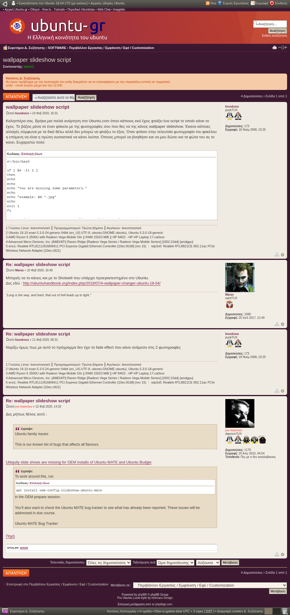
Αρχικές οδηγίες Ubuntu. (108, 3)
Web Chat (104, 9)
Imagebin (119, 9)
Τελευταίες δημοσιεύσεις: (91, 562)
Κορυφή (282, 254)
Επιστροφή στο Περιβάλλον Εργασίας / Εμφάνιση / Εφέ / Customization (57, 584)
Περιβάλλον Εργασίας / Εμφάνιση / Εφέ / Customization (111, 48)
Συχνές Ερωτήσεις (236, 3)
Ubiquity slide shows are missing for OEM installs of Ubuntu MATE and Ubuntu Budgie (78, 462)
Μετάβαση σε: (121, 585)
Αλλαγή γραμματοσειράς (282, 47)
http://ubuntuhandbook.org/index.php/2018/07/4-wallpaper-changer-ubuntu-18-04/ (92, 283)
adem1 (29, 66)
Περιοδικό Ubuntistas (81, 9)
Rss (213, 3)
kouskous (22, 113)
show (24, 547)
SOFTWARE (57, 48)
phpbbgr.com (163, 604)
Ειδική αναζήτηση (274, 35)
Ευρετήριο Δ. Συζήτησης (26, 48)
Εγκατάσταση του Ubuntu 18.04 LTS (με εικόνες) (53, 3)
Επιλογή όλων (31, 154)
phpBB (142, 594)
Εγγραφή (261, 3)
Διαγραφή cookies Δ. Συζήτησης (240, 611)
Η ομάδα (145, 611)
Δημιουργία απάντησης (16, 96)
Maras (19, 270)
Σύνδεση (281, 3)
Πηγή (10, 536)
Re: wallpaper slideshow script (38, 264)
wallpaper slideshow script (37, 60)
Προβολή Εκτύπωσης (274, 47)
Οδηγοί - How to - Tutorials (47, 9)
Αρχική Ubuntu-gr (16, 9)
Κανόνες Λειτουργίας (121, 611)
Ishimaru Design (162, 597)
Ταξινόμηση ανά (164, 562)
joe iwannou (23, 406)
